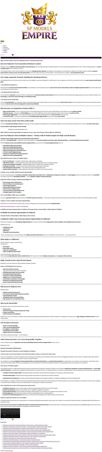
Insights (5, 50)
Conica (6, 450)
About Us (5, 47)
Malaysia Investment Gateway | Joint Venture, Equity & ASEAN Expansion (21, 440)
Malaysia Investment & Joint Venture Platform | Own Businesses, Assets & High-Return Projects (27, 427)
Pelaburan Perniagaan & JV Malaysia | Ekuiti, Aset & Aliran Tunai (19, 438)
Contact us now (86, 405)
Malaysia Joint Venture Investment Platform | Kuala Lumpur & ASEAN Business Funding (25, 425)
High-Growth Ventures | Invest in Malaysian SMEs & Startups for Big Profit (21, 60)
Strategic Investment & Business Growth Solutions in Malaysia (18, 351)
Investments (6, 49)
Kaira (11, 450)
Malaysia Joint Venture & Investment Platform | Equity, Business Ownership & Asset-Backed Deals (28, 431)
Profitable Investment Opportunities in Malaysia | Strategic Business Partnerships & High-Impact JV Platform (31, 209)
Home (4, 45)
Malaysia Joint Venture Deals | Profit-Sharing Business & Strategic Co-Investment (24, 433)
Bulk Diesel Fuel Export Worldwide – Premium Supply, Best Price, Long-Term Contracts (25, 428)
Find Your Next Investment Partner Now (17, 129)
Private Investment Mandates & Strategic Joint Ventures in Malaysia (20, 444)
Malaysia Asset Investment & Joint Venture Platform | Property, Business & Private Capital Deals (27, 448)
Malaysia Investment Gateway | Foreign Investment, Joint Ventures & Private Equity (24, 436)
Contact (5, 52)
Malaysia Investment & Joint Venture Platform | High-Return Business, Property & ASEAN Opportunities (29, 435)
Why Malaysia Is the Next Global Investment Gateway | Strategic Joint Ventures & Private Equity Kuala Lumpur (31, 441)
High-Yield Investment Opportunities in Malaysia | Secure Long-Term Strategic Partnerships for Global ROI (31, 132)
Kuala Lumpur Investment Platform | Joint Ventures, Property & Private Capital (23, 443)
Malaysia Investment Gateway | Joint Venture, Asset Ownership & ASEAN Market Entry (25, 446)
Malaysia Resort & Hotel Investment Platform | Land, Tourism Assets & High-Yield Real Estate (26, 430)
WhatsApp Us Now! (5, 345)
